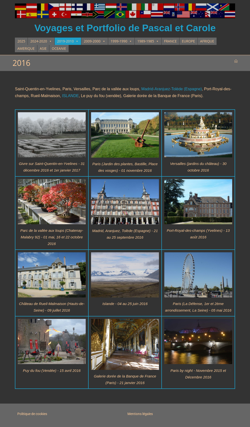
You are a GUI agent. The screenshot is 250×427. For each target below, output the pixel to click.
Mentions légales (140, 414)
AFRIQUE (207, 41)
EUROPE (188, 41)
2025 (21, 41)
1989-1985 (148, 41)
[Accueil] (236, 61)
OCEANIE (59, 48)
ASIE (43, 48)
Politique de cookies (32, 414)
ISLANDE (70, 96)
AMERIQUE (26, 48)
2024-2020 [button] (41, 41)
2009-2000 (94, 41)
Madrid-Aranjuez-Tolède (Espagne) (171, 89)
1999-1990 (121, 41)
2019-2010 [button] (68, 41)
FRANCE (170, 41)
